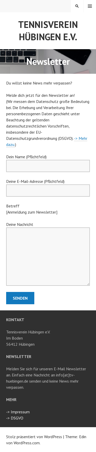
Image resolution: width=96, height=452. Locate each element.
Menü (89, 6)
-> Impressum (18, 411)
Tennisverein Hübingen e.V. (48, 30)
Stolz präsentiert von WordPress (34, 436)
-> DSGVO (14, 418)
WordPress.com (27, 442)
